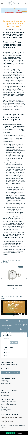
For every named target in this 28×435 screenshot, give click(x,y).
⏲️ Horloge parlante (6, 409)
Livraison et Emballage (6, 381)
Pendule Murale (5, 392)
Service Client (4, 380)
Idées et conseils (9, 17)
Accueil (3, 17)
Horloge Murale (5, 395)
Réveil (2, 394)
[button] (2, 278)
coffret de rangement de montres (11, 236)
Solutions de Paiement (6, 383)
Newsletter (7, 335)
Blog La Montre (16, 17)
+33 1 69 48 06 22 (6, 368)
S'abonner (14, 342)
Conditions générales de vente (8, 401)
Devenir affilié (4, 410)
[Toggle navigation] (2, 3)
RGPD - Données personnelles (8, 404)
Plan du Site (4, 407)
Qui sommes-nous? (5, 406)
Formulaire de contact (10, 372)
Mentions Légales (5, 403)
